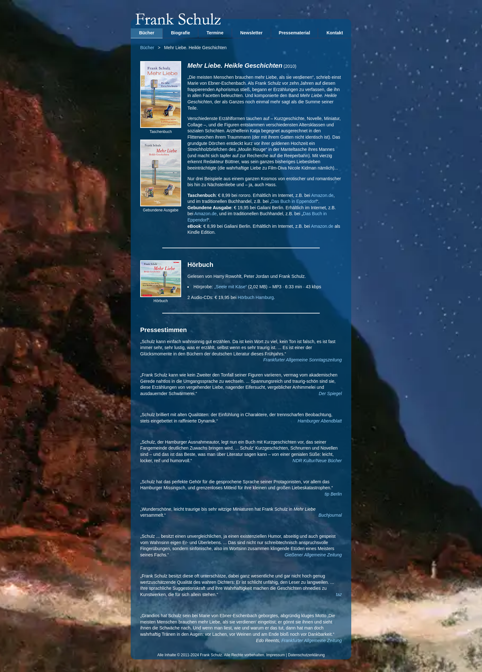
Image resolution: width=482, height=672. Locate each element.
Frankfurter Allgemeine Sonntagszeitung (302, 359)
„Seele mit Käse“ (230, 286)
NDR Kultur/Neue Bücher (317, 460)
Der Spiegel (330, 393)
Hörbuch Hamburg (256, 297)
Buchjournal (330, 515)
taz (339, 594)
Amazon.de (322, 195)
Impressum (275, 655)
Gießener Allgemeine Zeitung (313, 554)
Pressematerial (294, 32)
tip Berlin (333, 494)
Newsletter (251, 32)
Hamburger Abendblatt (320, 420)
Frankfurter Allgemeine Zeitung (311, 640)
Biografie (180, 32)
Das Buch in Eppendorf (294, 201)
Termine (215, 32)
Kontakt (334, 32)
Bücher (146, 32)
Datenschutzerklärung (306, 655)
